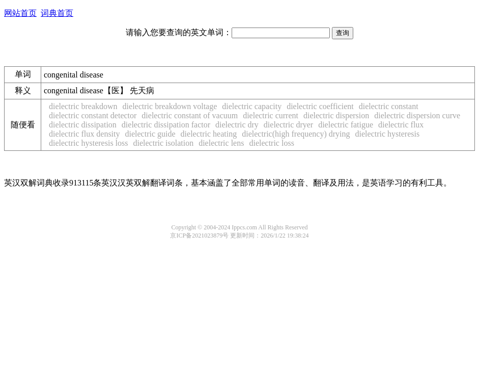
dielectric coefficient (320, 106)
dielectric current (270, 115)
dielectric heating (209, 133)
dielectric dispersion (336, 115)
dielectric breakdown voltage (170, 106)
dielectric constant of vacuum (190, 115)
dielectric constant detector (92, 115)
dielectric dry (237, 124)
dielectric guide (150, 133)
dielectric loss (271, 143)
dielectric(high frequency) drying (296, 133)
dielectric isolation (163, 143)
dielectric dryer (288, 124)
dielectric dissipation (83, 124)
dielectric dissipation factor (166, 124)
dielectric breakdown (83, 106)
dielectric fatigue (345, 124)
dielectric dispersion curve (417, 115)
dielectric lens (221, 143)
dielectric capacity (251, 106)
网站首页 (20, 13)
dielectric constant (388, 106)
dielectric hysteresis (387, 133)
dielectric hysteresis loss (88, 143)
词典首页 (57, 13)
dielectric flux (401, 124)
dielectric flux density (84, 133)
